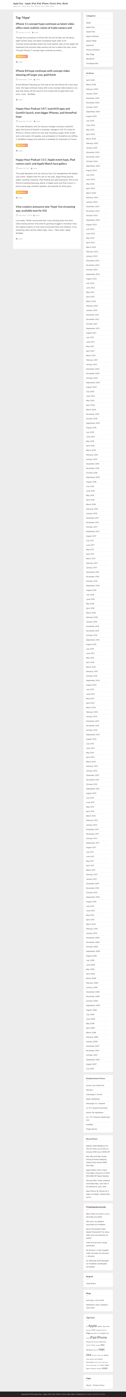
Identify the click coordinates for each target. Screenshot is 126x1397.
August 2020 (91, 387)
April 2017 (90, 554)
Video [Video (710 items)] (107, 1365)
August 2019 (91, 428)
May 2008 (90, 1023)
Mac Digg (90, 54)
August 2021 (91, 333)
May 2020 (90, 400)
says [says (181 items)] (100, 1362)
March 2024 (91, 193)
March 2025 (91, 139)
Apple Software (92, 36)
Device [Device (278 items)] (104, 1330)
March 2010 (91, 924)
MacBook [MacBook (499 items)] (89, 1350)
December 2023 (92, 206)
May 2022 (90, 292)
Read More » (22, 56)
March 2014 (91, 707)
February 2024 (92, 197)
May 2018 (90, 495)
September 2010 (93, 897)
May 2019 (90, 441)
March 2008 (91, 1032)
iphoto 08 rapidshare (94, 1112)
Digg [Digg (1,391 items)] (88, 1333)
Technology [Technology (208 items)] (93, 1365)
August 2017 (91, 536)
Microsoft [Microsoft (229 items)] (100, 1355)
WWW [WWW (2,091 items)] (105, 1368)
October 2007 (92, 1055)
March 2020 (91, 410)
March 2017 (91, 558)
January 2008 (91, 1041)
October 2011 (91, 838)
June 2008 (90, 1019)
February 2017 (92, 563)
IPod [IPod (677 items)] (101, 1342)
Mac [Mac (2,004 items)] (103, 1345)
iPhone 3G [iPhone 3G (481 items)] (89, 1342)
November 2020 (92, 373)
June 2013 (90, 748)
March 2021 (91, 355)
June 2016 (90, 599)
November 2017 (92, 522)
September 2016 (93, 586)
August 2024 (91, 170)
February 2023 (92, 252)
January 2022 (91, 310)
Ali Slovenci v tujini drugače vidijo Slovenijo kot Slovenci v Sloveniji (97, 1253)
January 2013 (91, 771)
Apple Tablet (91, 41)
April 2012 (90, 811)
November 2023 (92, 211)
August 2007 (91, 1064)
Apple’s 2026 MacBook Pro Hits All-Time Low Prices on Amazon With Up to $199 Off (98, 1149)
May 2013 (90, 753)
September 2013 (93, 734)
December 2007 (92, 1046)
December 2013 (92, 721)
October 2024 (92, 161)
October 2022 (92, 270)
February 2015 (92, 671)
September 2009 (93, 951)
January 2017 (91, 568)
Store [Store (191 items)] (87, 1365)
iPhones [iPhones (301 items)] (96, 1342)
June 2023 (90, 233)
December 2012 (92, 775)
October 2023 (92, 215)
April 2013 (90, 757)
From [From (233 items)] (98, 1333)
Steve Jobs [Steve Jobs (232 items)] (105, 1362)
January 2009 (91, 987)
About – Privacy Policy (95, 1385)
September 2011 (92, 843)
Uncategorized (92, 63)
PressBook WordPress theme (95, 1394)
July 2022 (90, 283)
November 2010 (92, 888)
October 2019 (91, 419)
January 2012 (91, 825)
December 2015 (92, 626)
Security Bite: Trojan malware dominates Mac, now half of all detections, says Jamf (98, 1183)
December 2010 (92, 883)
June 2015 (90, 653)
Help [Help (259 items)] (107, 1333)
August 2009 (91, 956)
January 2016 (91, 622)
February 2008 (92, 1037)
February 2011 (91, 874)
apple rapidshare (93, 1099)
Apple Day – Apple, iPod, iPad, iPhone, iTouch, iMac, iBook (40, 3)
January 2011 (91, 879)
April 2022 (90, 297)
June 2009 (90, 965)
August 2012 (91, 793)
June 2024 (90, 179)
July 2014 (90, 689)
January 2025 (91, 148)
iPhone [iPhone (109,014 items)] (102, 1337)
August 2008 (91, 1010)
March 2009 (91, 978)
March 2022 (91, 301)
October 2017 (91, 527)
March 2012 (91, 816)
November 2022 (92, 265)
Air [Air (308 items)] (87, 1326)
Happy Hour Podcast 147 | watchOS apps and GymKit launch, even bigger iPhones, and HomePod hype (46, 112)
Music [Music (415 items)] (92, 1359)
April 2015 (90, 662)
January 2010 (91, 933)
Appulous (90, 45)
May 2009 (90, 969)
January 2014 (91, 716)
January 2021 (91, 364)
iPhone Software (93, 50)
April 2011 (90, 865)
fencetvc (89, 1090)
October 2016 (91, 581)
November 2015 (92, 631)
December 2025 (92, 98)
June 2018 (90, 491)
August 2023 (91, 224)
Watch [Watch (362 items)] (88, 1368)
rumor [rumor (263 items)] (96, 1362)
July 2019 (90, 432)
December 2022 (92, 261)
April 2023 (90, 242)
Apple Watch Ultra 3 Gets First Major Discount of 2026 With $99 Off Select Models (98, 1173)
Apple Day (90, 27)
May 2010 (90, 915)
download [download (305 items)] (93, 1333)
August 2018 (91, 482)
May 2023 (90, 238)
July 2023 (90, 229)
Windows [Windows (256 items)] (93, 1368)
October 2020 (92, 378)
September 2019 (93, 423)
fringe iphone (91, 1129)
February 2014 (92, 712)
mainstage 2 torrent (94, 1094)
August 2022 (91, 279)
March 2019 (91, 450)
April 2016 (90, 608)
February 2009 (92, 983)
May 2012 (90, 807)
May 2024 (90, 184)
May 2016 (90, 604)
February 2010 (92, 929)
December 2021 (92, 315)
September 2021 (93, 328)
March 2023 (91, 247)
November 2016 (92, 577)
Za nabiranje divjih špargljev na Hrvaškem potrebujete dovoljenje (97, 1264)
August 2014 (91, 685)
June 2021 (90, 342)
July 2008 (90, 1014)
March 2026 (91, 84)
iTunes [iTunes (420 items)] (93, 1345)
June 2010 (90, 911)
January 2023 (91, 256)
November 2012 (92, 780)
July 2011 (90, 852)
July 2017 (90, 540)
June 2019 (90, 437)
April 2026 (90, 80)
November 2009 (92, 942)
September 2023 (93, 220)
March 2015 (91, 667)
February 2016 (92, 617)
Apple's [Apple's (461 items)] (99, 1326)
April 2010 (90, 920)
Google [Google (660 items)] (102, 1333)
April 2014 (90, 703)
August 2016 (91, 590)
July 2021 (90, 337)
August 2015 (91, 644)
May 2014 (90, 698)
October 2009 (92, 947)
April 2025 (90, 134)
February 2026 (92, 89)
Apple (21, 62)
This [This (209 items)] (98, 1365)
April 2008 (90, 1028)
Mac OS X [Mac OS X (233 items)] (94, 1355)
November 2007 (92, 1050)
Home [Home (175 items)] (87, 1338)
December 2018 (92, 464)
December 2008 (92, 992)
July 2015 (90, 649)
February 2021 (92, 360)
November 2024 (92, 157)
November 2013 (92, 726)
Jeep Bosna (91, 1283)
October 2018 (91, 473)
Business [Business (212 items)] (88, 1330)
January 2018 (91, 513)
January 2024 (91, 202)
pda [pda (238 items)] (96, 1359)
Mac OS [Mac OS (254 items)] (95, 1350)
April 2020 (90, 405)
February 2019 (92, 455)
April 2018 (90, 500)
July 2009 (90, 960)
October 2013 (91, 730)
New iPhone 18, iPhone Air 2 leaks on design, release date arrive (98, 1194)
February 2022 (92, 306)
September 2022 (93, 274)
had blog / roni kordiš (95, 1300)
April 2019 (90, 446)
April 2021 (90, 351)
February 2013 (92, 766)
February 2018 (92, 509)
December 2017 (92, 518)
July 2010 (90, 906)
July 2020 (90, 391)
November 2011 (92, 834)
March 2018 (91, 504)
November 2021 (92, 319)
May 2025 (90, 130)
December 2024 (92, 152)
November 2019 (92, 414)
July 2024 (90, 175)
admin (36, 32)
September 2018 (93, 477)
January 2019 (91, 459)
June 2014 (90, 694)
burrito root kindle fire (95, 1085)
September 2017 (92, 531)
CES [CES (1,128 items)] (93, 1330)
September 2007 (93, 1060)
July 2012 (90, 798)
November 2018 (92, 468)
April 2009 (90, 974)
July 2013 (90, 744)
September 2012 (93, 789)
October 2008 (92, 1001)
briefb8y (89, 1124)
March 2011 (90, 870)
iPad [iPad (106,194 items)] (93, 1337)
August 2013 (91, 739)
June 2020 (90, 396)
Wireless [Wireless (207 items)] (99, 1368)
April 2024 (90, 188)
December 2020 (92, 369)
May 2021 (90, 346)
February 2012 (92, 820)
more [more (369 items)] (88, 1359)
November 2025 (92, 103)
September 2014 (93, 680)
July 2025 (90, 121)
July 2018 (90, 486)
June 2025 (90, 125)
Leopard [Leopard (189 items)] (98, 1345)
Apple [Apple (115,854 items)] (92, 1326)
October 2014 (91, 676)
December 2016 (92, 572)
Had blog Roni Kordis (97, 1207)
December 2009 (92, 938)
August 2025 (91, 116)
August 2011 (91, 847)
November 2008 (92, 996)
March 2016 (91, 613)
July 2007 (90, 1069)
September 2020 (93, 382)
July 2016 (90, 595)
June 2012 (90, 802)
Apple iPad (90, 32)
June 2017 (90, 545)
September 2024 (93, 166)
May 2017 (90, 549)
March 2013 (91, 762)
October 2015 (91, 635)
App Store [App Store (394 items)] (106, 1326)
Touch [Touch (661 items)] (102, 1365)
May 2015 (90, 658)
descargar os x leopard (95, 1103)
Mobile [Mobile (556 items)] (106, 1355)
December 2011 (92, 829)
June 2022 (90, 288)
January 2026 (91, 94)
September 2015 (93, 640)
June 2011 (90, 856)
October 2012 (91, 784)
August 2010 (91, 902)
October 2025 (92, 107)
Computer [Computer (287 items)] (99, 1330)
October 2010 (91, 892)
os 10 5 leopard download (96, 1108)
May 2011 (90, 861)
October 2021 (91, 324)
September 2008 (93, 1005)
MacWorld (90, 59)
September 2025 (93, 112)
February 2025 (92, 143)
